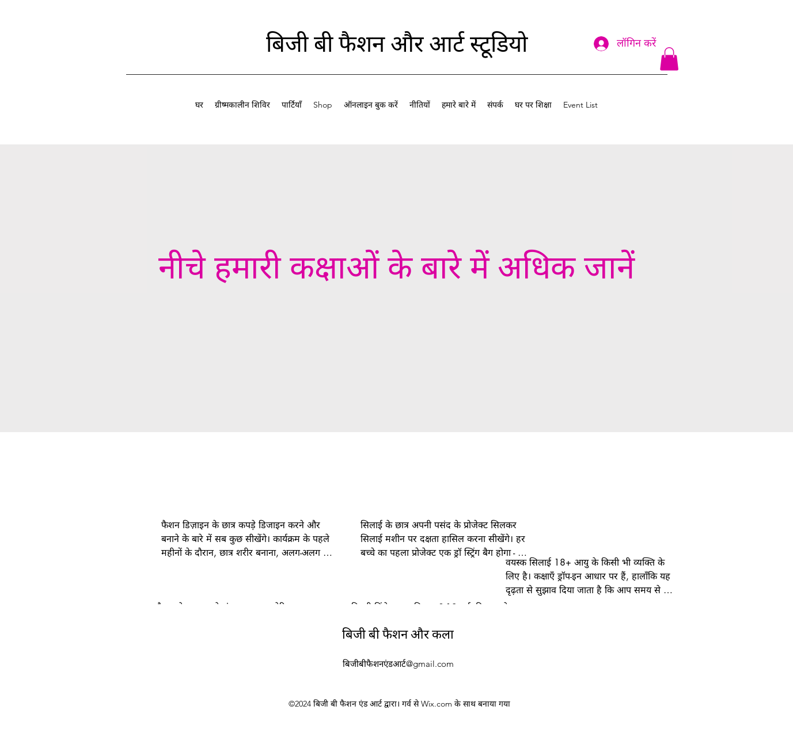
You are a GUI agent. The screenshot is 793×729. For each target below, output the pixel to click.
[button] (669, 59)
